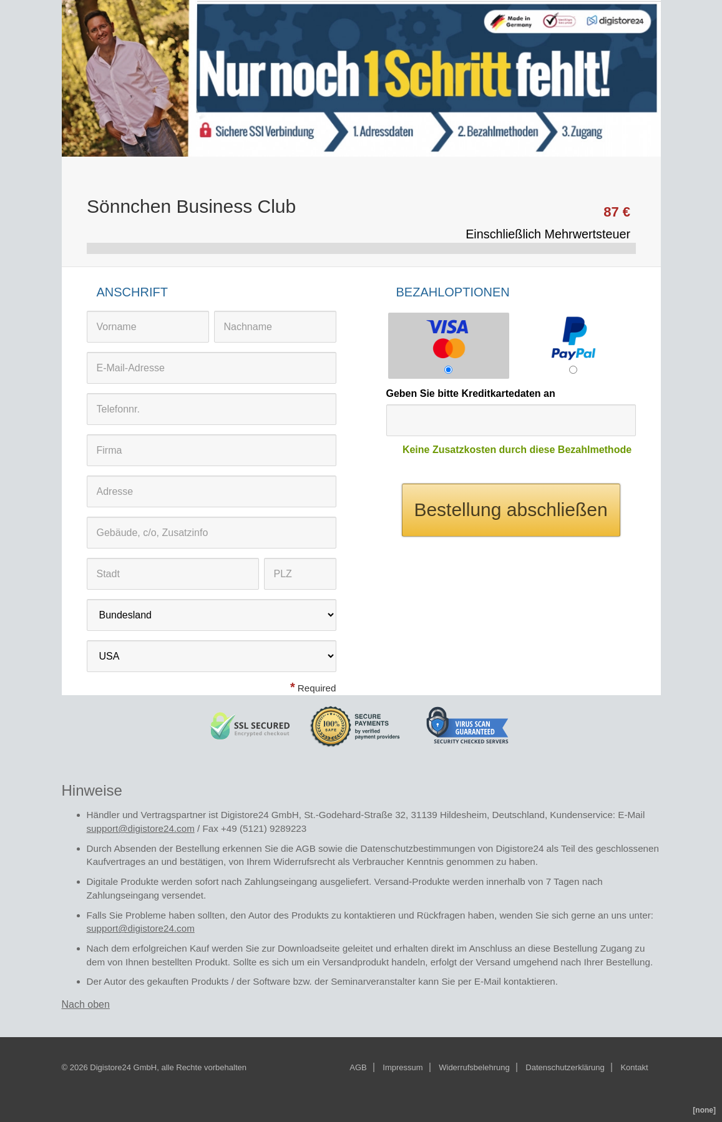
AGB (306, 848)
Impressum (402, 1067)
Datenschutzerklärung (564, 1067)
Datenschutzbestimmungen (418, 848)
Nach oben (86, 1004)
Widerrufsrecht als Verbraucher (338, 861)
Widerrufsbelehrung (474, 1067)
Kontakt (634, 1067)
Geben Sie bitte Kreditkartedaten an (470, 393)
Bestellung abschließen (510, 509)
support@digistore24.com (141, 828)
